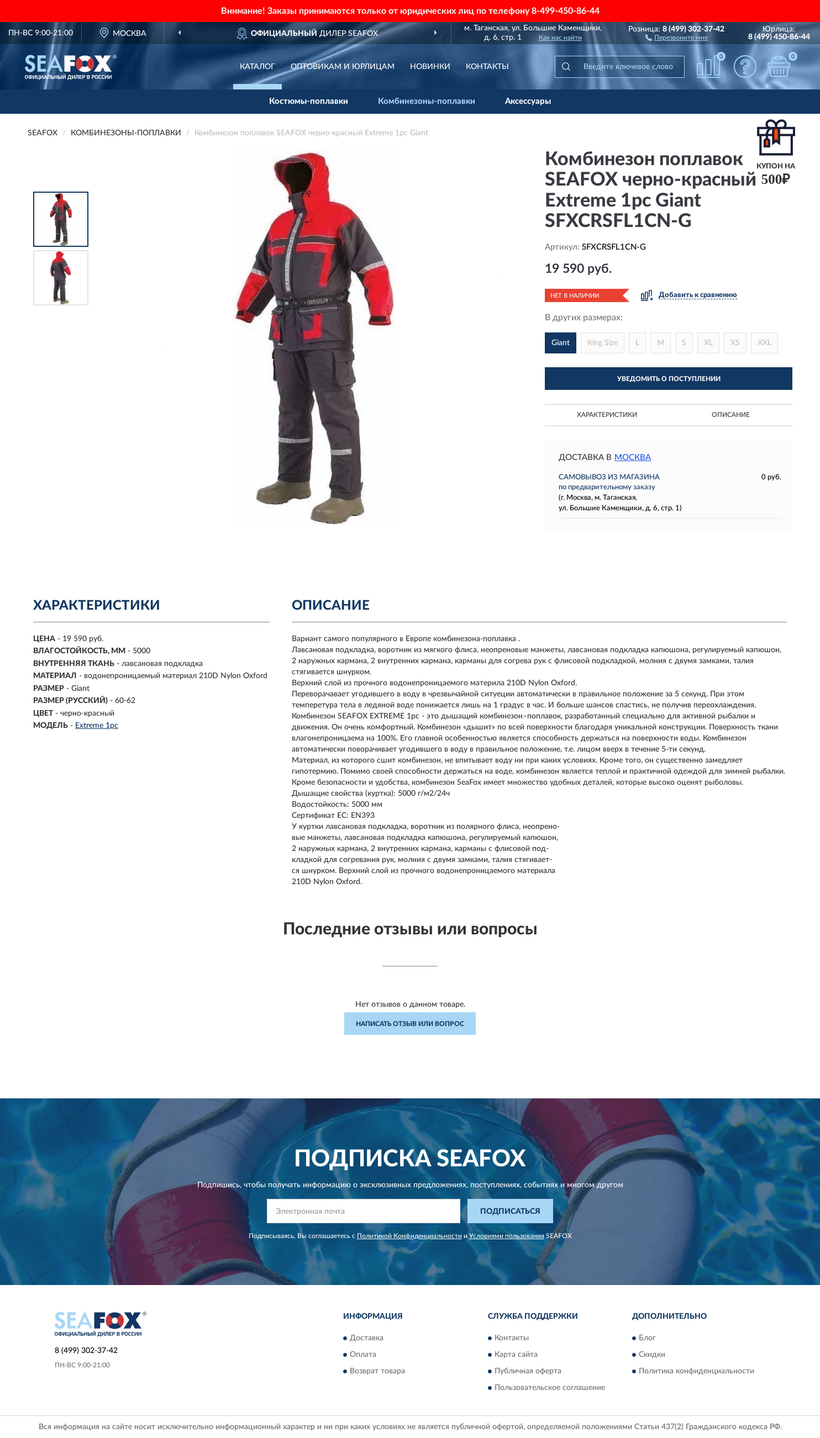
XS (735, 343)
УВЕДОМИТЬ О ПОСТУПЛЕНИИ (669, 379)
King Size (602, 343)
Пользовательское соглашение (550, 1388)
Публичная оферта (528, 1371)
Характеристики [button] (607, 414)
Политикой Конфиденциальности (409, 1236)
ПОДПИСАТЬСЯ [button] (510, 1211)
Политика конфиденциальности (696, 1371)
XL (708, 343)
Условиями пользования (506, 1236)
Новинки (430, 67)
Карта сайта (516, 1354)
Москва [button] (632, 457)
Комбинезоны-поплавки (426, 101)
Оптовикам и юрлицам (343, 67)
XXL (764, 343)
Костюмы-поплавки (308, 101)
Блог (647, 1338)
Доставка (366, 1338)
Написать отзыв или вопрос (410, 1024)
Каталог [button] (257, 67)
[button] (676, 37)
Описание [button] (731, 414)
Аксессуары (528, 101)
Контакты (487, 67)
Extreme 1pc (96, 725)
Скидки (652, 1354)
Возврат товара (377, 1371)
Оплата (363, 1354)
